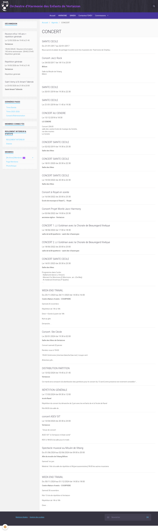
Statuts (9, 146)
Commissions (102, 17)
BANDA (73, 17)
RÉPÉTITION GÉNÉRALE (57, 395)
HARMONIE (62, 17)
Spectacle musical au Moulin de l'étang (66, 454)
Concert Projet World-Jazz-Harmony (65, 213)
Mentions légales (22, 523)
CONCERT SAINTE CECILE (59, 145)
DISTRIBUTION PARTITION (59, 373)
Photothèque (11, 168)
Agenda (54, 25)
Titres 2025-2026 (13, 114)
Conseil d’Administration (15, 118)
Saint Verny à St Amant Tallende (19, 84)
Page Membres (12, 164)
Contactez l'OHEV (86, 17)
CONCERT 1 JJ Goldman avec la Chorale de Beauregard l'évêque (83, 230)
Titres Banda (11, 110)
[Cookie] (5, 527)
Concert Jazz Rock (54, 60)
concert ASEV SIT (53, 422)
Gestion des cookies (37, 523)
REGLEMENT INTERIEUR (15, 142)
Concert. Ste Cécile (54, 337)
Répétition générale (13, 64)
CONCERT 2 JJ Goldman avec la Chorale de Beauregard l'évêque (83, 247)
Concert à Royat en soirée (58, 196)
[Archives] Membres (15, 160)
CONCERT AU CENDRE (56, 116)
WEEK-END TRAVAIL (55, 295)
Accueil (51, 17)
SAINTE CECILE (52, 44)
